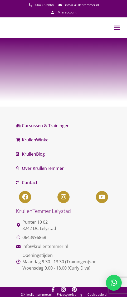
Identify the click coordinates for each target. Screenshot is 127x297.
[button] (117, 28)
